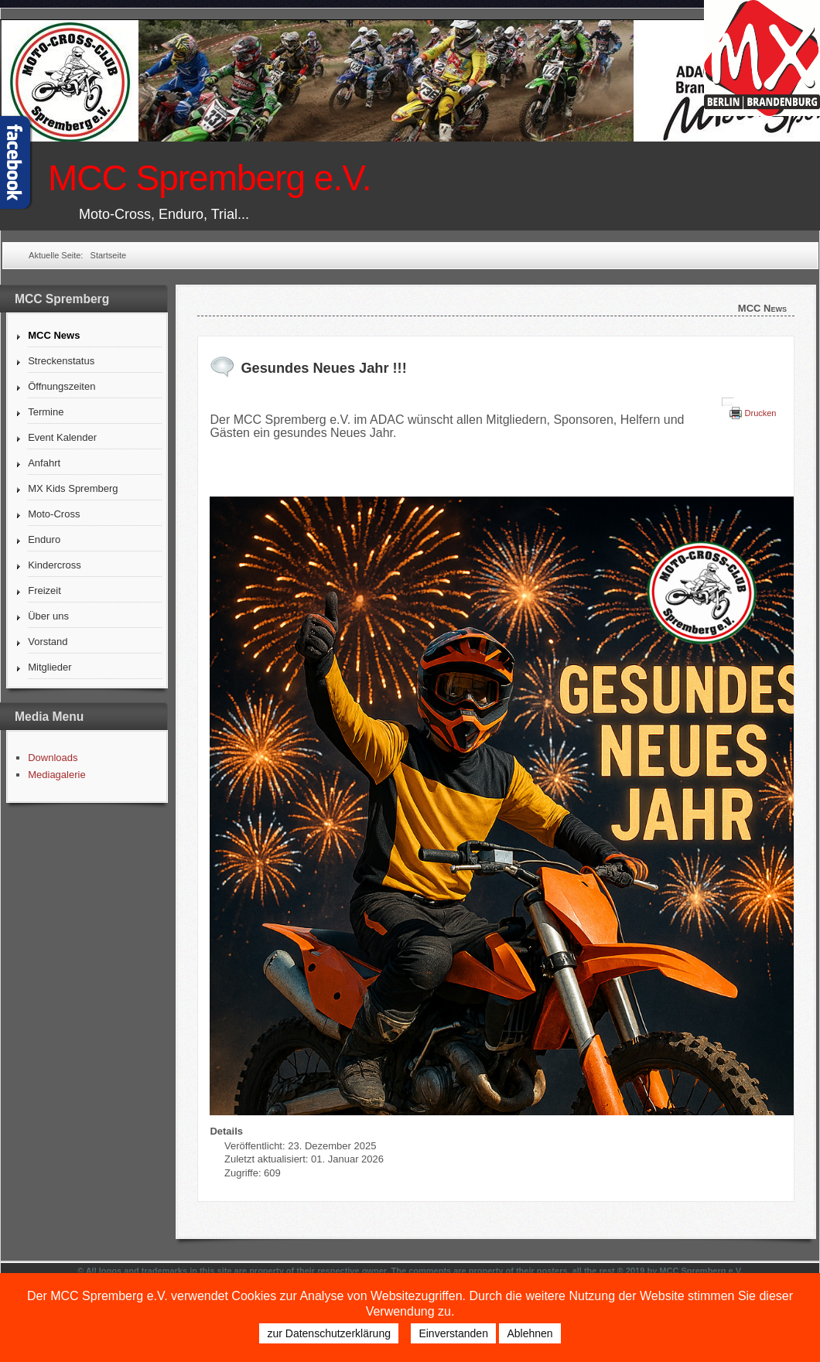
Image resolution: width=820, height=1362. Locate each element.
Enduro (44, 539)
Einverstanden (453, 1333)
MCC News (54, 335)
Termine (45, 412)
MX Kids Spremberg (73, 488)
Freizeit (44, 590)
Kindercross (54, 565)
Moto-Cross (54, 514)
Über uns (48, 616)
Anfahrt (44, 463)
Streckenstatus (61, 361)
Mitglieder (49, 667)
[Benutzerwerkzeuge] (728, 402)
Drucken (761, 413)
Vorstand (47, 641)
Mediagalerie (56, 774)
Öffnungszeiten (61, 386)
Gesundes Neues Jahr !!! (323, 368)
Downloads (52, 757)
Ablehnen (529, 1333)
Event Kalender (62, 437)
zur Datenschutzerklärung (329, 1333)
